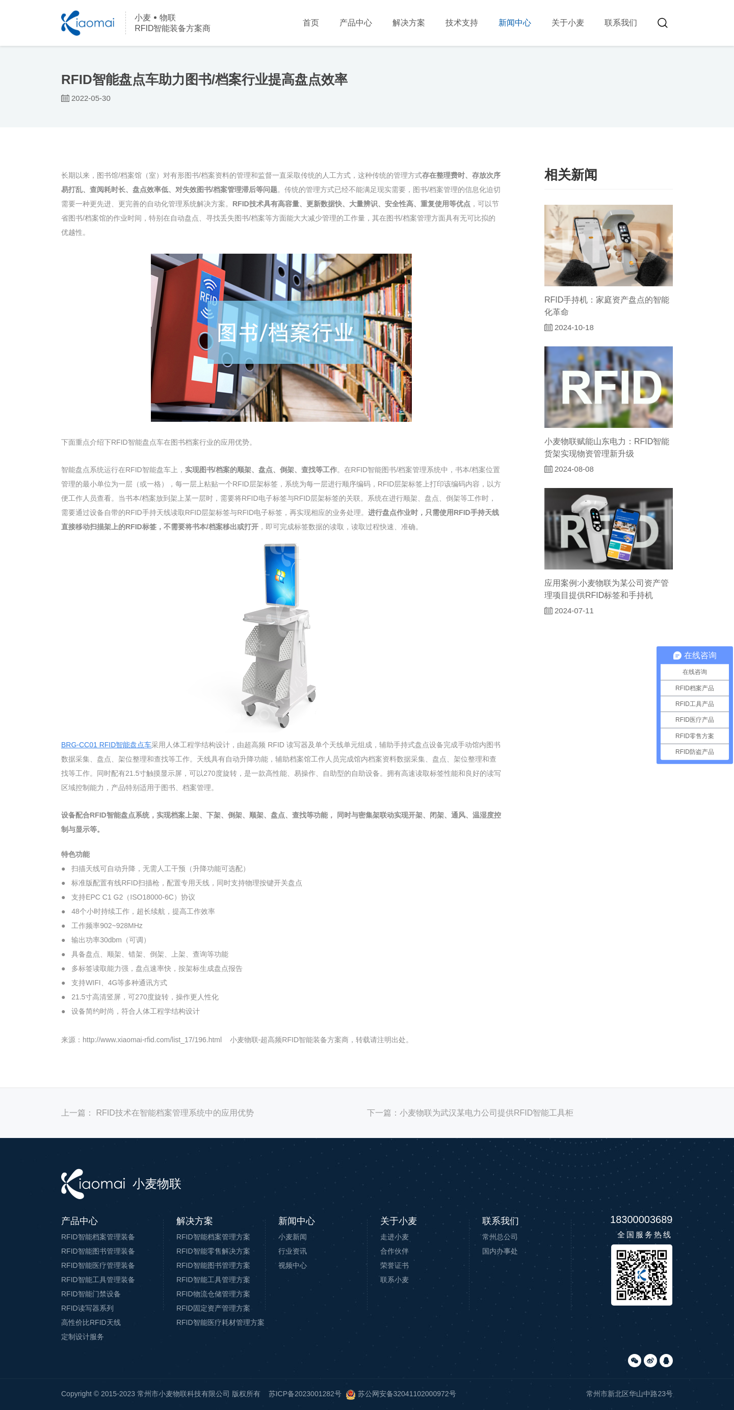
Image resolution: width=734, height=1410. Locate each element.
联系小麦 (394, 1280)
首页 (311, 22)
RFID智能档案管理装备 (98, 1237)
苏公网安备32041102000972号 (401, 1394)
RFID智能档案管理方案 (213, 1237)
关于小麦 (568, 22)
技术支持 (461, 22)
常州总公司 (500, 1237)
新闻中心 (515, 22)
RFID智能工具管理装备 (98, 1280)
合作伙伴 (394, 1251)
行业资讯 (292, 1251)
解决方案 (408, 22)
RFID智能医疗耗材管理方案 (220, 1322)
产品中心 (355, 22)
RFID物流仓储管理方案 (213, 1294)
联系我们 (621, 22)
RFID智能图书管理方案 (213, 1265)
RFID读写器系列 (87, 1308)
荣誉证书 (394, 1265)
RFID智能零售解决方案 (213, 1251)
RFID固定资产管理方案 (213, 1308)
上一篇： (157, 1112)
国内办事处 (500, 1251)
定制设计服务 (82, 1337)
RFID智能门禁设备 (91, 1294)
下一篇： (470, 1112)
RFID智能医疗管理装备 (98, 1265)
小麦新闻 (292, 1237)
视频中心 (292, 1265)
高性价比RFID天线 (91, 1322)
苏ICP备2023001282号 (305, 1394)
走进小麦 (394, 1237)
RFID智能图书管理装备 (98, 1251)
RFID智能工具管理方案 (213, 1280)
